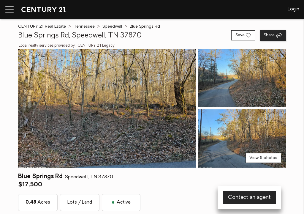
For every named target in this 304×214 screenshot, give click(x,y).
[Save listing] (243, 35)
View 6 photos (263, 158)
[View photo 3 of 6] (242, 138)
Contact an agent (249, 197)
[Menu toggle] (9, 9)
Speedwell (112, 26)
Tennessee (84, 26)
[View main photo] (107, 108)
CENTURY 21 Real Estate (42, 26)
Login (293, 9)
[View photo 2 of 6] (242, 78)
